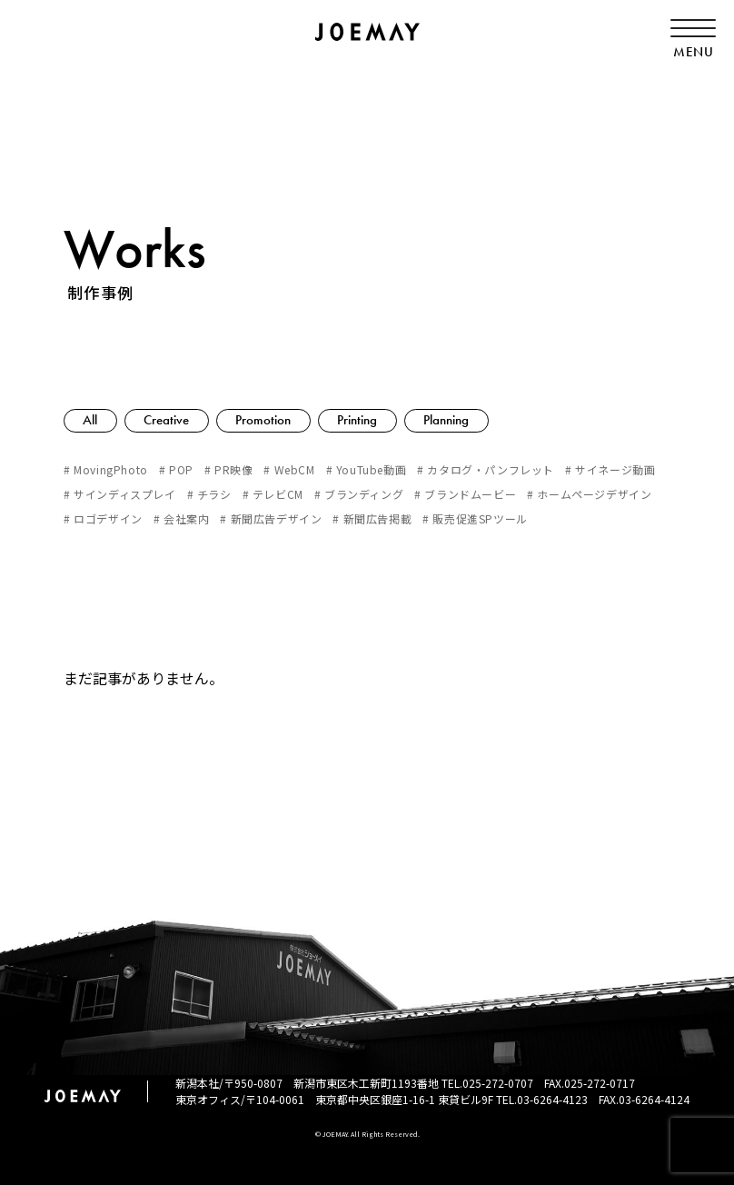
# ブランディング (358, 494)
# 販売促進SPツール (475, 518)
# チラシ (209, 494)
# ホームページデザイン (589, 494)
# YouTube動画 (366, 469)
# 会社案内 (182, 518)
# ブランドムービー (465, 494)
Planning (450, 420)
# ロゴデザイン (103, 518)
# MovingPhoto (106, 469)
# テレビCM (273, 494)
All (91, 420)
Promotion (265, 420)
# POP (176, 469)
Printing (361, 420)
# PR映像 (228, 469)
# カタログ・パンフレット (485, 469)
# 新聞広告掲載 (372, 518)
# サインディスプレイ (120, 494)
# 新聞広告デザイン (271, 518)
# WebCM (288, 469)
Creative (168, 420)
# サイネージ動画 (610, 469)
